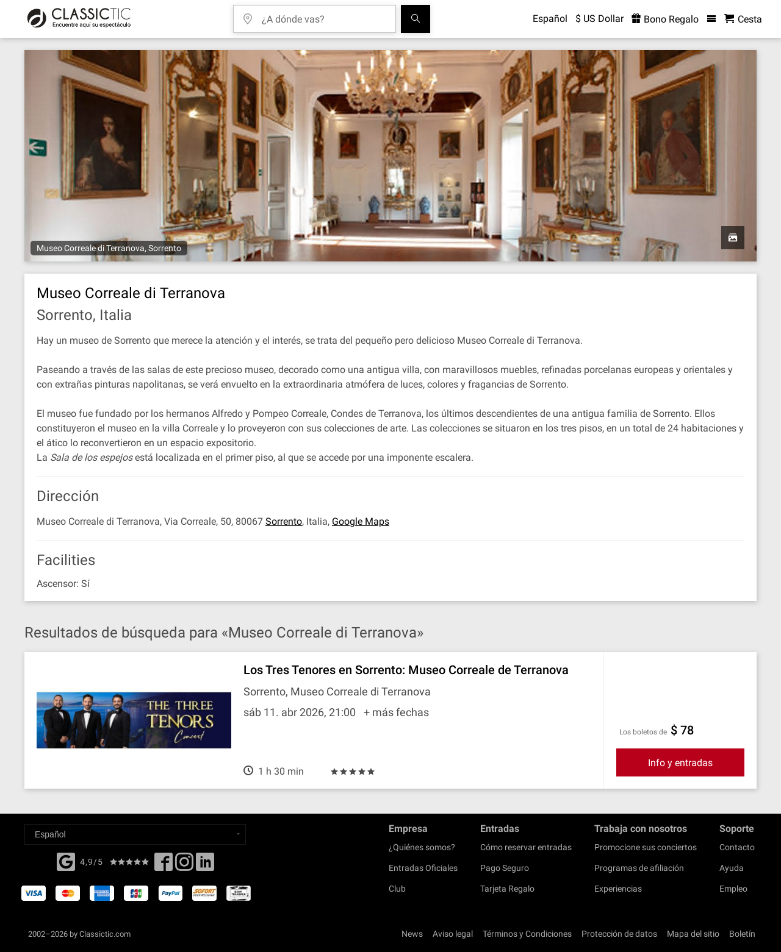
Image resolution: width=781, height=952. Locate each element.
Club (397, 888)
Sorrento (283, 521)
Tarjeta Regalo (507, 888)
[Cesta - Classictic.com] (743, 19)
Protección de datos (619, 934)
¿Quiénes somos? (422, 847)
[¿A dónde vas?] (323, 14)
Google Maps (360, 521)
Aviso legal (453, 934)
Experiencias (618, 888)
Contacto (737, 847)
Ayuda (731, 868)
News (412, 934)
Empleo (733, 888)
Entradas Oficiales (423, 868)
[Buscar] (415, 19)
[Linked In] (205, 865)
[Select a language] (135, 834)
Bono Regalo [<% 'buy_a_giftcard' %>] (665, 19)
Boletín (742, 934)
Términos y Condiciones (527, 934)
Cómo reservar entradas (526, 847)
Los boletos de (643, 732)
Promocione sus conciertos (645, 847)
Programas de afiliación (639, 868)
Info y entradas (680, 763)
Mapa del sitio (693, 934)
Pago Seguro (504, 868)
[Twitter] (184, 865)
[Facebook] (66, 860)
